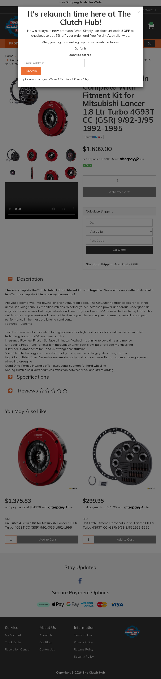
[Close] (138, 12)
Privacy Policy (81, 79)
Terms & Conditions (60, 79)
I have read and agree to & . (55, 79)
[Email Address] (53, 63)
